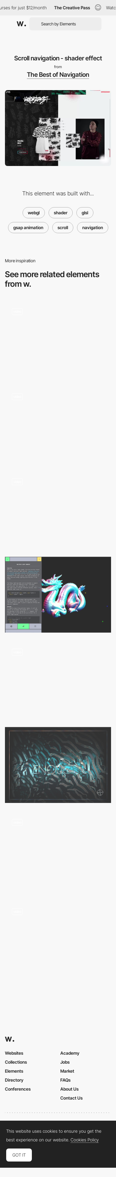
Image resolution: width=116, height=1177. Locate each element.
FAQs (65, 1080)
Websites (14, 1053)
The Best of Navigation (58, 75)
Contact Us (71, 1098)
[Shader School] (58, 595)
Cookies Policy (85, 1140)
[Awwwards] (21, 23)
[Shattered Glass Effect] (58, 852)
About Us (69, 1089)
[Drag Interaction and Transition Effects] (58, 424)
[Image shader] (58, 339)
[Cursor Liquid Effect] (58, 939)
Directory (14, 1080)
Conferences (18, 1089)
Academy (69, 1053)
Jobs (65, 1062)
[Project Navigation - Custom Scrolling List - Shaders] (58, 680)
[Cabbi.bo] (58, 765)
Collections (16, 1062)
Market (67, 1071)
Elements (14, 1071)
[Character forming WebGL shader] (58, 509)
